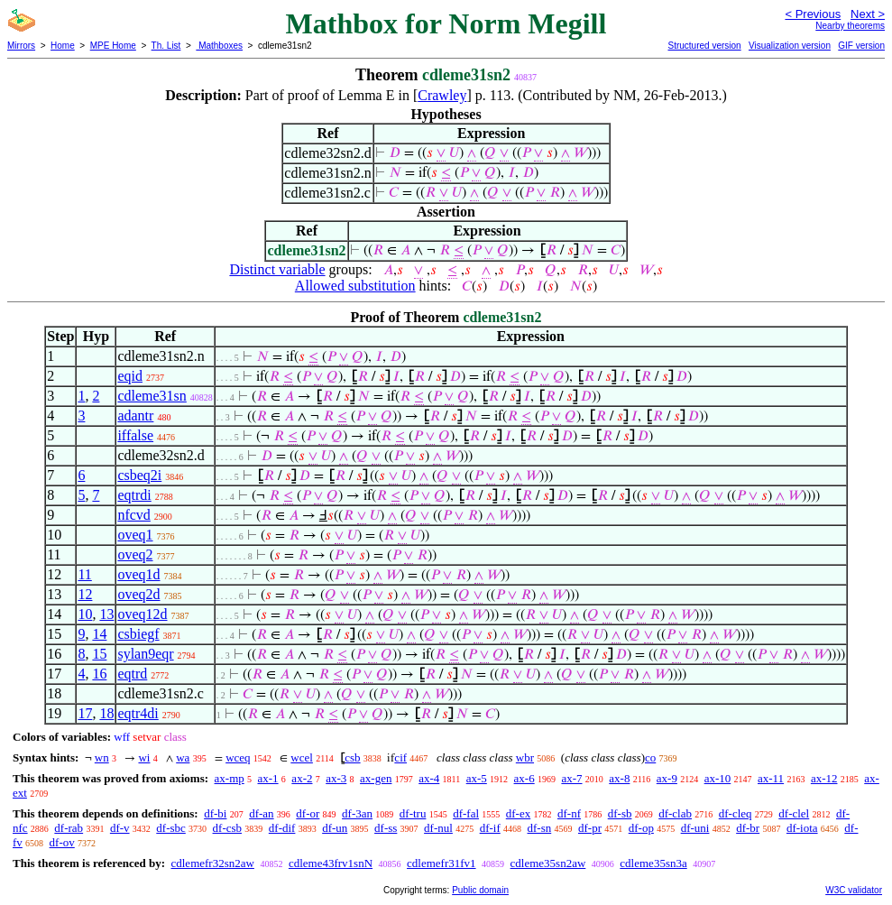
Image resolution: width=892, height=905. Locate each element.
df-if (490, 828)
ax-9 (667, 778)
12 (85, 594)
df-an (261, 813)
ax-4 (428, 778)
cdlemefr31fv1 (441, 863)
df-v (120, 828)
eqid (130, 375)
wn (102, 757)
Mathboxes (219, 46)
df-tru (413, 813)
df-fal (466, 813)
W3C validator (853, 890)
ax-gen (375, 778)
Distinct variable (277, 269)
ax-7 (571, 778)
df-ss (385, 828)
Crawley (442, 95)
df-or (307, 813)
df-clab (675, 813)
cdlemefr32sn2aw (211, 863)
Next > (868, 14)
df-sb (620, 813)
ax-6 (524, 778)
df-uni (695, 828)
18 (106, 713)
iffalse (135, 435)
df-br (747, 828)
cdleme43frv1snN (330, 863)
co (650, 757)
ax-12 (824, 778)
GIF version (861, 46)
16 (99, 673)
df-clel (793, 813)
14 (99, 634)
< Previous (813, 14)
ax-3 (336, 778)
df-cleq (735, 813)
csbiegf (138, 634)
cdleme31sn (151, 395)
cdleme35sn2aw (548, 863)
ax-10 (717, 778)
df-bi (215, 813)
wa (182, 757)
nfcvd (133, 514)
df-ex (518, 813)
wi (144, 757)
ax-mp (229, 778)
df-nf (569, 813)
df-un (334, 828)
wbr (525, 757)
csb (352, 757)
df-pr (590, 828)
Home (63, 46)
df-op (641, 828)
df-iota (802, 828)
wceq (237, 757)
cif (400, 757)
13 (106, 614)
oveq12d (142, 614)
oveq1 (134, 534)
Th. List (166, 46)
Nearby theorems (850, 26)
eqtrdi (134, 495)
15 (99, 653)
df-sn (540, 828)
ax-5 (476, 778)
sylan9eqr (145, 653)
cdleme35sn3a (653, 863)
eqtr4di (137, 713)
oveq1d (138, 574)
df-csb (228, 828)
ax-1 (268, 778)
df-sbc (171, 828)
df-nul (438, 828)
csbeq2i (139, 475)
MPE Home (113, 46)
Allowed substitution (355, 285)
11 (84, 574)
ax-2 (301, 778)
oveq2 (134, 554)
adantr (135, 415)
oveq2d (138, 594)
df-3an (357, 813)
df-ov (62, 842)
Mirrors (21, 46)
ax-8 (619, 778)
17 (85, 713)
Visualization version (790, 46)
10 (85, 614)
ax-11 (771, 778)
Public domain (480, 890)
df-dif (282, 828)
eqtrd (132, 673)
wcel (301, 757)
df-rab (68, 828)
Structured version (703, 46)
